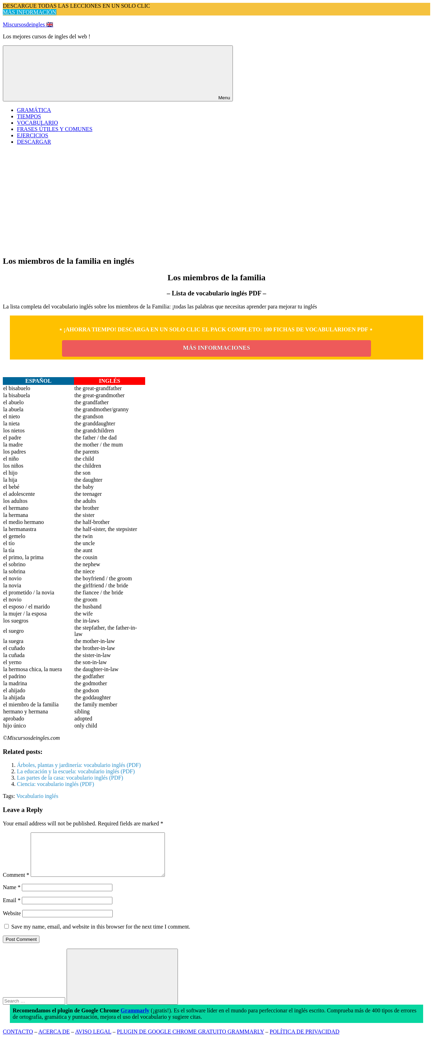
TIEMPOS (29, 116)
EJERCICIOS (32, 135)
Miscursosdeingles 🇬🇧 (28, 24)
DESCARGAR (34, 142)
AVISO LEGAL (93, 1040)
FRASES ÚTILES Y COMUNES (54, 129)
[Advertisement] (216, 200)
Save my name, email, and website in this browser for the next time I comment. (100, 935)
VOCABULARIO (37, 123)
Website (12, 922)
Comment (16, 883)
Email (11, 909)
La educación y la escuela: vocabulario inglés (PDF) (76, 771)
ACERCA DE (54, 1040)
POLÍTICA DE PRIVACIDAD (304, 1040)
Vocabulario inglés (37, 796)
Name (11, 896)
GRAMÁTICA (34, 110)
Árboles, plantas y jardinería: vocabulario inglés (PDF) (79, 765)
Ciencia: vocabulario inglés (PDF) (55, 784)
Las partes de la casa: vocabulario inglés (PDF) (70, 778)
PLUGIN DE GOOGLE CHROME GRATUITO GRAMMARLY (190, 1040)
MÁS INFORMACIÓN (29, 12)
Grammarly (134, 1019)
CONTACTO (18, 1040)
